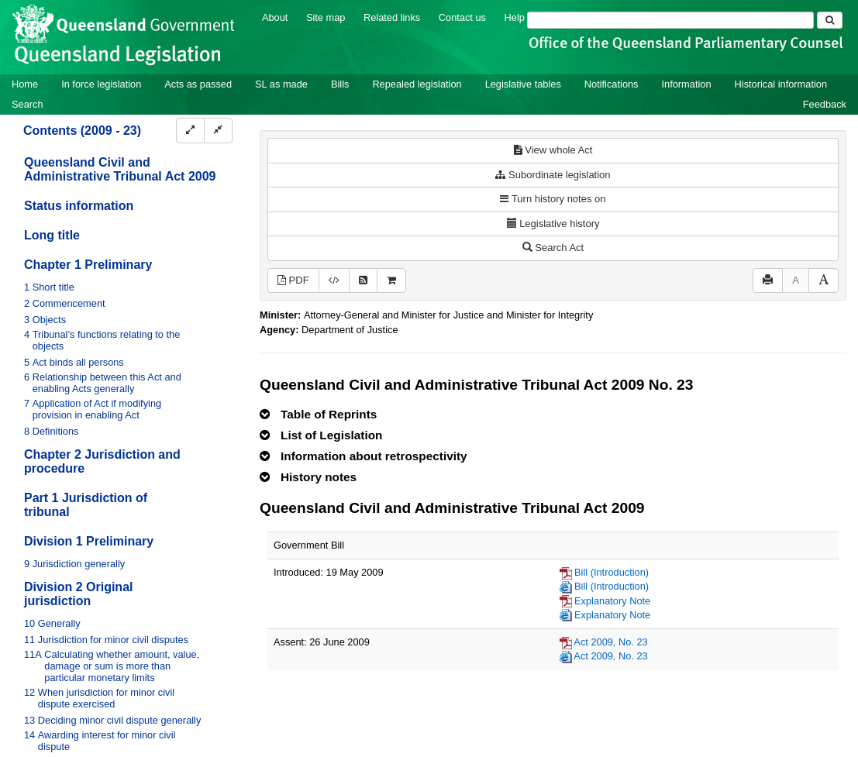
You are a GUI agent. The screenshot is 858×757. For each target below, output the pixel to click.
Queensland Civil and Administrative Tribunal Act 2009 (119, 169)
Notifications (611, 84)
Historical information (781, 84)
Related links (392, 17)
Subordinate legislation (552, 175)
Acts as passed (198, 84)
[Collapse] (218, 130)
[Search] (670, 20)
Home (25, 84)
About (275, 17)
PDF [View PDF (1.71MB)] (293, 280)
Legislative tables (523, 84)
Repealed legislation (416, 84)
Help (515, 17)
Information (687, 84)
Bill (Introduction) (611, 572)
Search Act (553, 247)
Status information (78, 205)
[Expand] (190, 130)
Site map (326, 17)
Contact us (462, 17)
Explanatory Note (612, 601)
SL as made (281, 84)
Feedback (824, 104)
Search (27, 104)
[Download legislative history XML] (334, 281)
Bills (340, 84)
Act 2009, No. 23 (610, 642)
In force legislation (101, 84)
